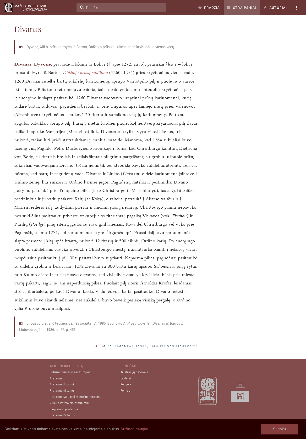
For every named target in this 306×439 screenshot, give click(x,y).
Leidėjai (125, 378)
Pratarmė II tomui (62, 384)
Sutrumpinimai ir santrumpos (70, 372)
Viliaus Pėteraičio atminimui (69, 403)
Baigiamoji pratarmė (64, 409)
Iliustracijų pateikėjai (134, 372)
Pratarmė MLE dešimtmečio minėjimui (76, 397)
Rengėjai (126, 384)
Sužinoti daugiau (135, 429)
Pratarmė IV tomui (62, 415)
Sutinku (279, 429)
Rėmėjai (125, 390)
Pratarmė (56, 378)
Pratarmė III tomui (62, 390)
